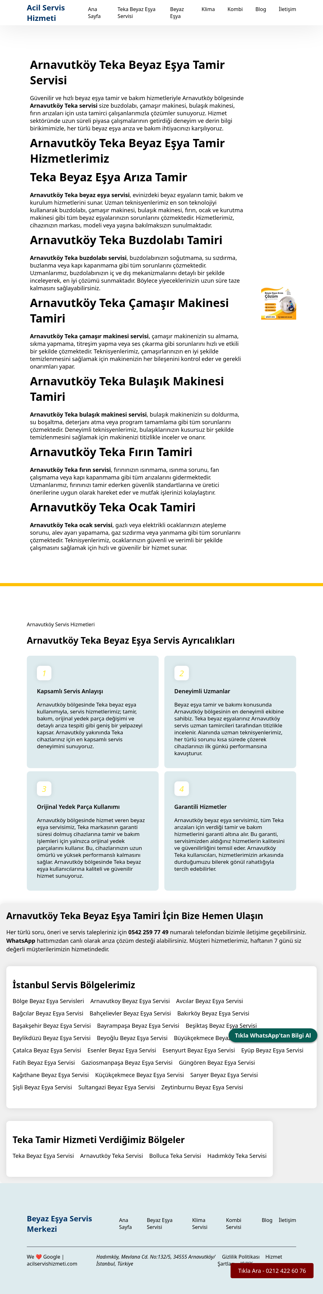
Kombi (235, 9)
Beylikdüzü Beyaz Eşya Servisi (52, 1038)
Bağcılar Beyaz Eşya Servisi (48, 1013)
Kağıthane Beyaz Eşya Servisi (51, 1075)
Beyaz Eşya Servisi (160, 1224)
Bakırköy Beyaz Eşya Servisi (213, 1013)
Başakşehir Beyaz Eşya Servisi (52, 1025)
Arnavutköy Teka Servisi (111, 1155)
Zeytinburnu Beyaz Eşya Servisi (202, 1087)
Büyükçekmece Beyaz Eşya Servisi (218, 1038)
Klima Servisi (199, 1224)
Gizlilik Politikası (241, 1256)
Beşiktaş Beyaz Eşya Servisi (221, 1025)
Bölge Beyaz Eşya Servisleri (48, 1001)
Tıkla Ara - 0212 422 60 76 (272, 1270)
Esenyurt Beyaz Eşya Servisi (198, 1050)
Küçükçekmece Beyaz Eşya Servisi (139, 1075)
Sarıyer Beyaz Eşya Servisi (224, 1075)
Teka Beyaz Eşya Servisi (43, 1155)
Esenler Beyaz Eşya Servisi (121, 1050)
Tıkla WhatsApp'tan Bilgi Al (273, 1035)
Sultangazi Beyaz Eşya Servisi (116, 1087)
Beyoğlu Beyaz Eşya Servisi (132, 1038)
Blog (260, 9)
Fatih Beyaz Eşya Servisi (44, 1062)
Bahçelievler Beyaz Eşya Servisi (130, 1013)
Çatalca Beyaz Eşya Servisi (47, 1050)
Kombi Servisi (233, 1224)
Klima (208, 9)
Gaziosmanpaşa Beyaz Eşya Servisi (126, 1062)
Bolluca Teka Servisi (175, 1155)
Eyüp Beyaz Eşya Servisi (272, 1050)
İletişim (287, 9)
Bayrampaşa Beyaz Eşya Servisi (138, 1025)
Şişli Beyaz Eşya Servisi (42, 1087)
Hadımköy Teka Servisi (237, 1155)
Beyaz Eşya (177, 13)
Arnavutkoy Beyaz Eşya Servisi (130, 1001)
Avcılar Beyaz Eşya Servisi (209, 1001)
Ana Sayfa (94, 13)
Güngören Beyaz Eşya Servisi (217, 1062)
